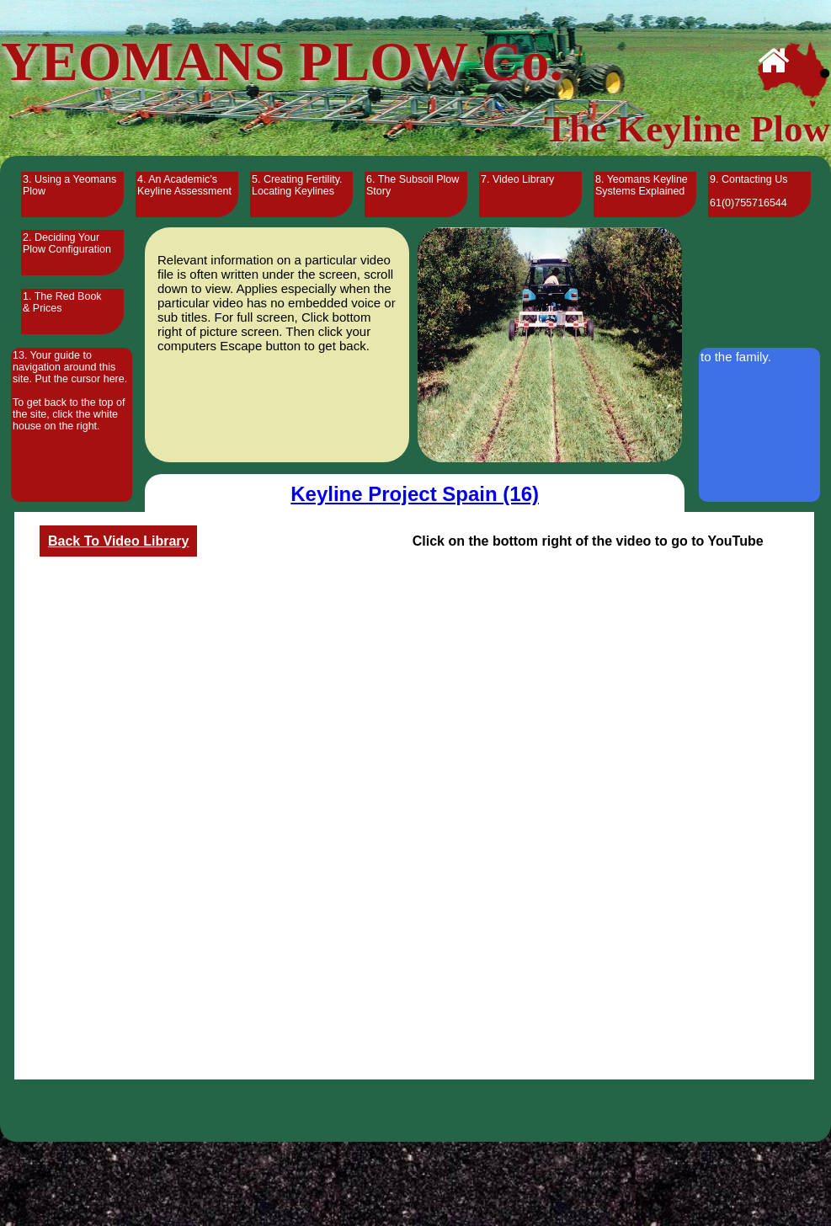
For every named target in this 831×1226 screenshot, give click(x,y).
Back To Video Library (118, 541)
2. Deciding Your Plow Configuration (67, 243)
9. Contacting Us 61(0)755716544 (748, 191)
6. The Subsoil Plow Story (412, 185)
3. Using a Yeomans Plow (69, 185)
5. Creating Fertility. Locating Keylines (297, 185)
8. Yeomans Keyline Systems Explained (641, 185)
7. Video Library (517, 179)
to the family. (735, 356)
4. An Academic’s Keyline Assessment (184, 185)
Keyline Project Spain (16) (414, 493)
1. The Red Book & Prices (62, 302)
